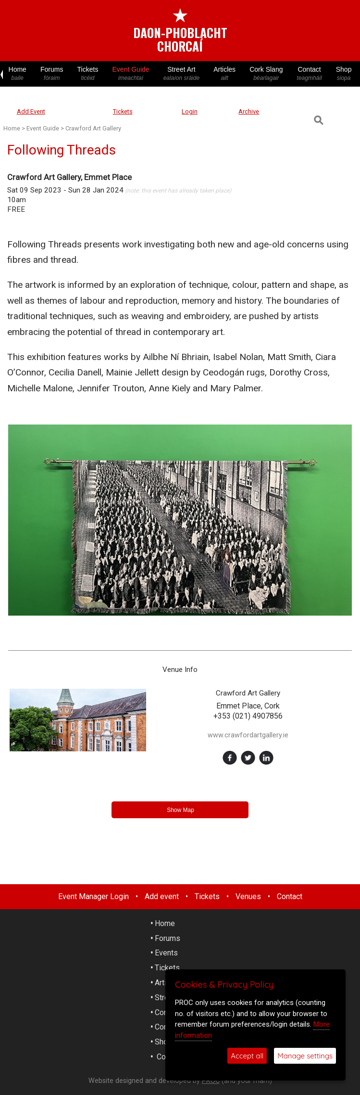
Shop (344, 73)
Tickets (87, 73)
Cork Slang (266, 73)
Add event (162, 896)
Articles (224, 73)
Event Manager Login (93, 896)
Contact (309, 73)
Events (166, 952)
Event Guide (130, 73)
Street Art (181, 73)
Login (190, 111)
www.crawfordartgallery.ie (248, 735)
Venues (248, 896)
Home (17, 73)
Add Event (31, 111)
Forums (51, 73)
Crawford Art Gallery (93, 128)
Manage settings (305, 1055)
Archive (248, 111)
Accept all (247, 1055)
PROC (211, 1081)
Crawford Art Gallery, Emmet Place (69, 177)
